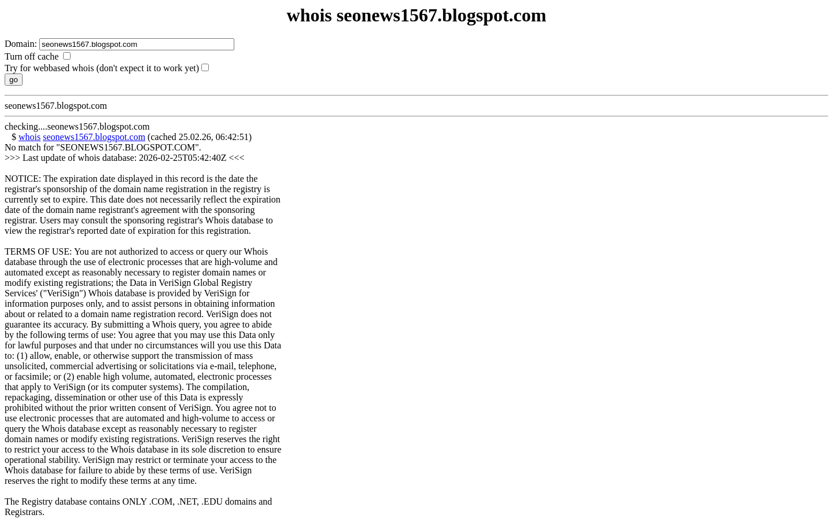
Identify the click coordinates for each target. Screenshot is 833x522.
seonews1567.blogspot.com (94, 137)
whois (29, 137)
